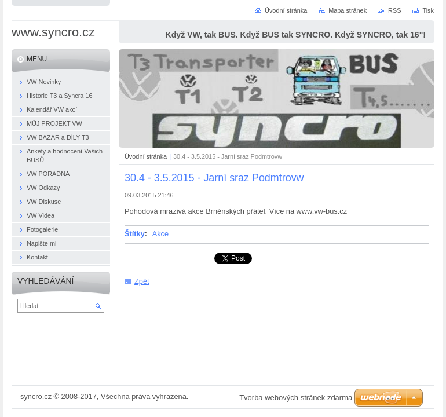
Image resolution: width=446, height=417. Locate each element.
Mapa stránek (347, 10)
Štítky (135, 233)
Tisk (428, 10)
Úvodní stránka (146, 156)
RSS (394, 10)
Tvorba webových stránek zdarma (295, 397)
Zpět (141, 281)
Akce (160, 233)
